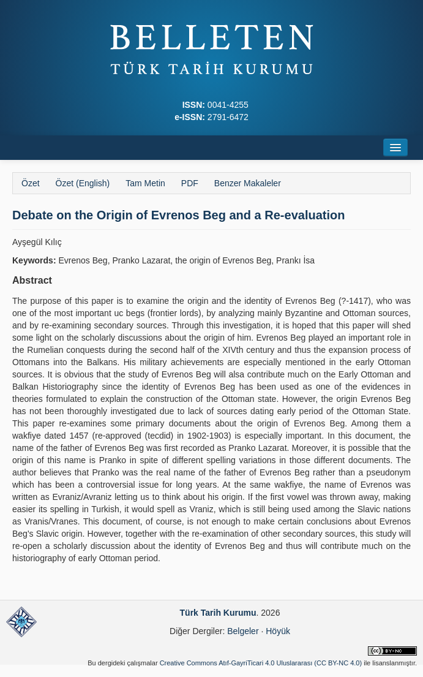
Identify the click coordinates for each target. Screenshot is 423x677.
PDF (189, 183)
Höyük (278, 631)
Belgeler (242, 631)
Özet (30, 183)
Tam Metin (145, 183)
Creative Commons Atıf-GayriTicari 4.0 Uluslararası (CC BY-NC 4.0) (261, 663)
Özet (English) (83, 183)
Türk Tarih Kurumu (218, 613)
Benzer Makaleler (247, 183)
